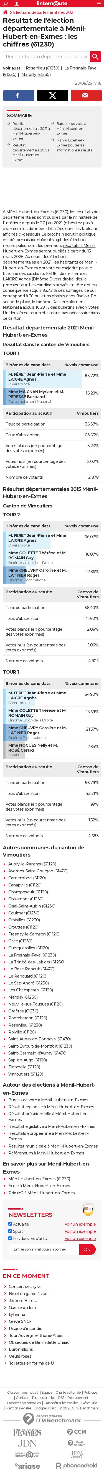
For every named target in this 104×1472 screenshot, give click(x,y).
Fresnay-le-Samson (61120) (33, 934)
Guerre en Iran (22, 1307)
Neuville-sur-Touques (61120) (35, 1004)
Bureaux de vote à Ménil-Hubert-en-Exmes (71, 129)
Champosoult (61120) (28, 892)
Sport (15, 1231)
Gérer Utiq (89, 1403)
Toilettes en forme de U (31, 1363)
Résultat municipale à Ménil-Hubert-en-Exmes (53, 1146)
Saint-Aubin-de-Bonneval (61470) (39, 1039)
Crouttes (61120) (23, 927)
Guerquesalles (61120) (28, 947)
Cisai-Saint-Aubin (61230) (31, 906)
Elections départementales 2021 (44, 12)
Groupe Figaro (45, 1408)
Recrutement (77, 1398)
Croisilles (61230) (24, 919)
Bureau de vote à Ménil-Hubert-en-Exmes (48, 1099)
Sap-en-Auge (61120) (27, 1060)
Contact (22, 1398)
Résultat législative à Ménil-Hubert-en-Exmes (51, 1126)
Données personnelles (23, 1403)
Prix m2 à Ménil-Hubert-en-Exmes (41, 1192)
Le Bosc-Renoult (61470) (31, 968)
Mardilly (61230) (35, 74)
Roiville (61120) (21, 1032)
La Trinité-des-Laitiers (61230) (36, 962)
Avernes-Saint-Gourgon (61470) (37, 870)
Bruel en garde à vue (28, 1293)
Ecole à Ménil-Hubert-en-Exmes (39, 1185)
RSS (61, 1398)
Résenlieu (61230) (42, 68)
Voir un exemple (80, 1224)
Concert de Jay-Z (25, 1286)
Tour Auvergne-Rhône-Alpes (36, 1335)
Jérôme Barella (23, 1300)
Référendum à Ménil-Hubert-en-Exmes (46, 1153)
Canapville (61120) (24, 885)
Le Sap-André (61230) (28, 983)
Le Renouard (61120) (27, 976)
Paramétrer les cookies (61, 1403)
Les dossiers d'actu (27, 1238)
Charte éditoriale (68, 1392)
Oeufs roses (20, 1356)
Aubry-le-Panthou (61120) (32, 864)
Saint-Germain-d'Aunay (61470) (37, 1053)
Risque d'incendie (25, 1328)
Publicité (90, 1392)
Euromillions (21, 1349)
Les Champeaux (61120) (30, 990)
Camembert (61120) (27, 877)
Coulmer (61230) (23, 913)
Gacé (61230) (20, 941)
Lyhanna (17, 1314)
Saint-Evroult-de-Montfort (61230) (40, 1046)
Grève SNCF (20, 1321)
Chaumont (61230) (25, 898)
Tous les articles (43, 1398)
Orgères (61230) (23, 1011)
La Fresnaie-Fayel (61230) (32, 955)
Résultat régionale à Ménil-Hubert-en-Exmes (51, 1106)
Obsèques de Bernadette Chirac (39, 1342)
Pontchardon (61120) (27, 1017)
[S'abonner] (52, 1249)
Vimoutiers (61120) (25, 1074)
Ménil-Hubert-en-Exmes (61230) (39, 1178)
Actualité (18, 1224)
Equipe (47, 1392)
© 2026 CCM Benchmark (79, 1408)
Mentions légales (18, 1408)
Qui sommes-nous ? (23, 1392)
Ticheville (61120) (24, 1066)
